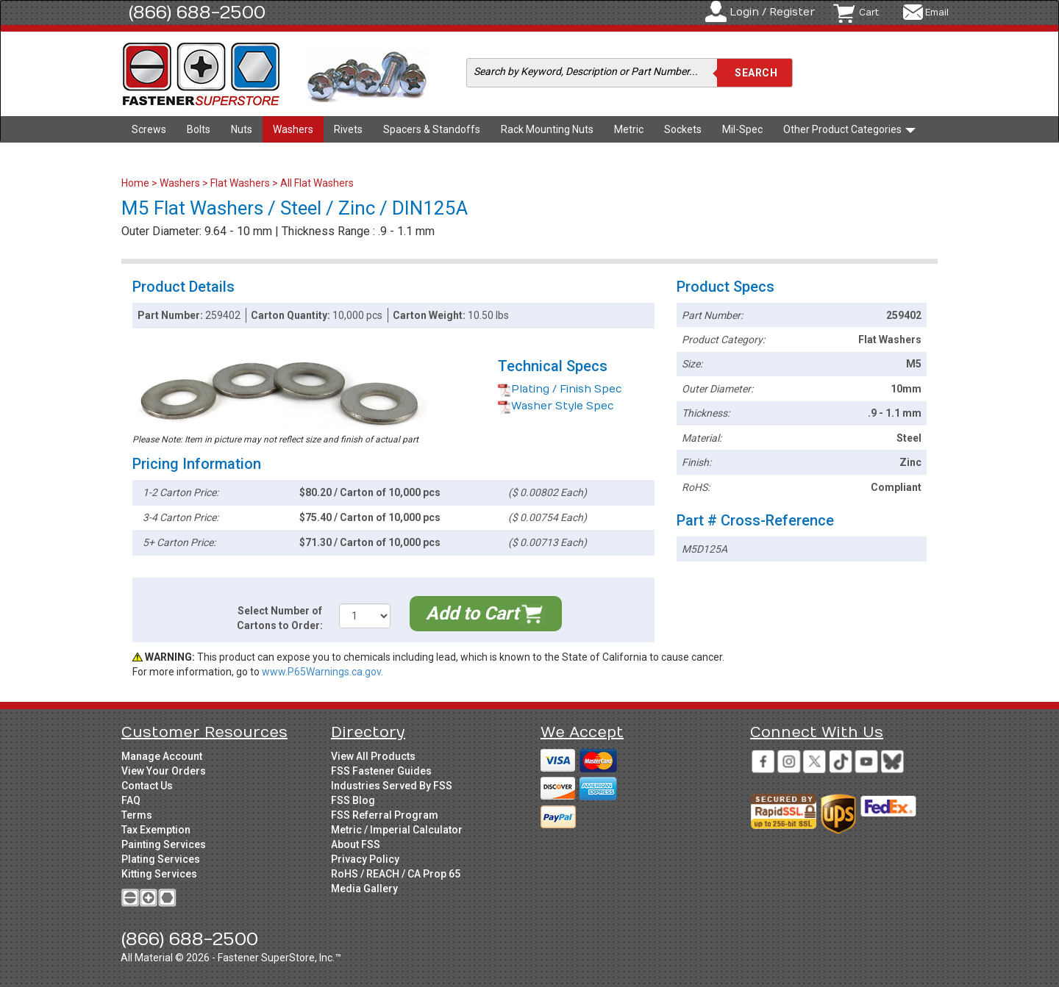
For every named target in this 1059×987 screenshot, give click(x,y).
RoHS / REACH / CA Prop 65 (395, 874)
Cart (869, 12)
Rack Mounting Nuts (547, 129)
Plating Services (160, 859)
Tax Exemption (155, 830)
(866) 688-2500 (197, 12)
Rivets (348, 129)
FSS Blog (353, 800)
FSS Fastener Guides (381, 771)
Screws (149, 129)
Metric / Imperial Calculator (397, 830)
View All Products (373, 756)
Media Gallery (364, 888)
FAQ (130, 800)
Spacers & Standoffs (431, 129)
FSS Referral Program (384, 815)
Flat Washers (240, 183)
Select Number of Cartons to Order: (280, 618)
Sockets (683, 129)
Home (136, 183)
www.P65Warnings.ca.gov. (322, 672)
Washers (293, 129)
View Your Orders (163, 771)
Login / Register (772, 12)
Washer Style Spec (556, 406)
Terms (136, 815)
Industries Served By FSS (391, 786)
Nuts (241, 129)
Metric (628, 129)
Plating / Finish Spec (560, 389)
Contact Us (147, 786)
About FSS (355, 844)
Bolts (198, 129)
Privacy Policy (365, 859)
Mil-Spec (742, 129)
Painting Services (163, 844)
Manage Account (161, 756)
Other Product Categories (849, 129)
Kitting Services (159, 874)
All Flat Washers (317, 183)
